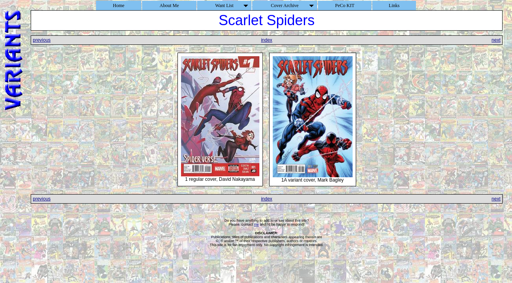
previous (41, 40)
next (496, 40)
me (256, 224)
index (266, 40)
